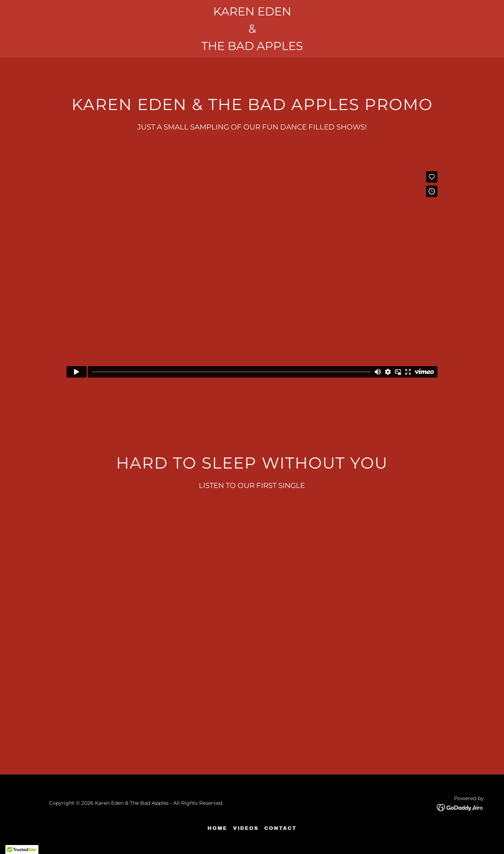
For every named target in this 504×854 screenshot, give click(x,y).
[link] (460, 807)
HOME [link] (217, 828)
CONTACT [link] (280, 828)
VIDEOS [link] (245, 828)
